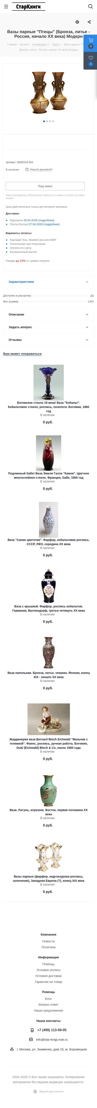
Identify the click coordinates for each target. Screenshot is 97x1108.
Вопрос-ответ (48, 1004)
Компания (48, 934)
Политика (48, 947)
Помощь (48, 964)
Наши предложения (48, 1010)
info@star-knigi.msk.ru (52, 1039)
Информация (48, 957)
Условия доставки (48, 976)
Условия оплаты (49, 970)
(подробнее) (46, 220)
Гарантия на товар (48, 981)
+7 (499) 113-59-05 (52, 1030)
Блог (48, 998)
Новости (48, 941)
